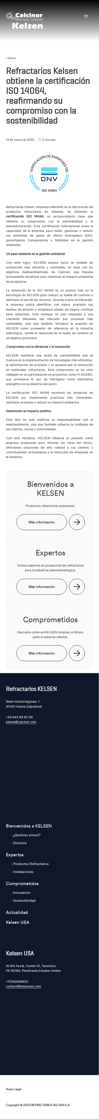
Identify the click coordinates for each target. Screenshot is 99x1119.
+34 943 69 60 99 (19, 717)
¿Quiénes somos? (26, 835)
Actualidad (17, 912)
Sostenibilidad (24, 900)
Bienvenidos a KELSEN (29, 826)
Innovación (21, 892)
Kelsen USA (18, 922)
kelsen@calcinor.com (21, 722)
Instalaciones (23, 871)
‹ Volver (11, 58)
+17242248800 (17, 981)
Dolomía (19, 843)
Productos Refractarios (31, 864)
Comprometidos (22, 883)
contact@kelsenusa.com (23, 986)
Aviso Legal (13, 1089)
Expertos (15, 855)
